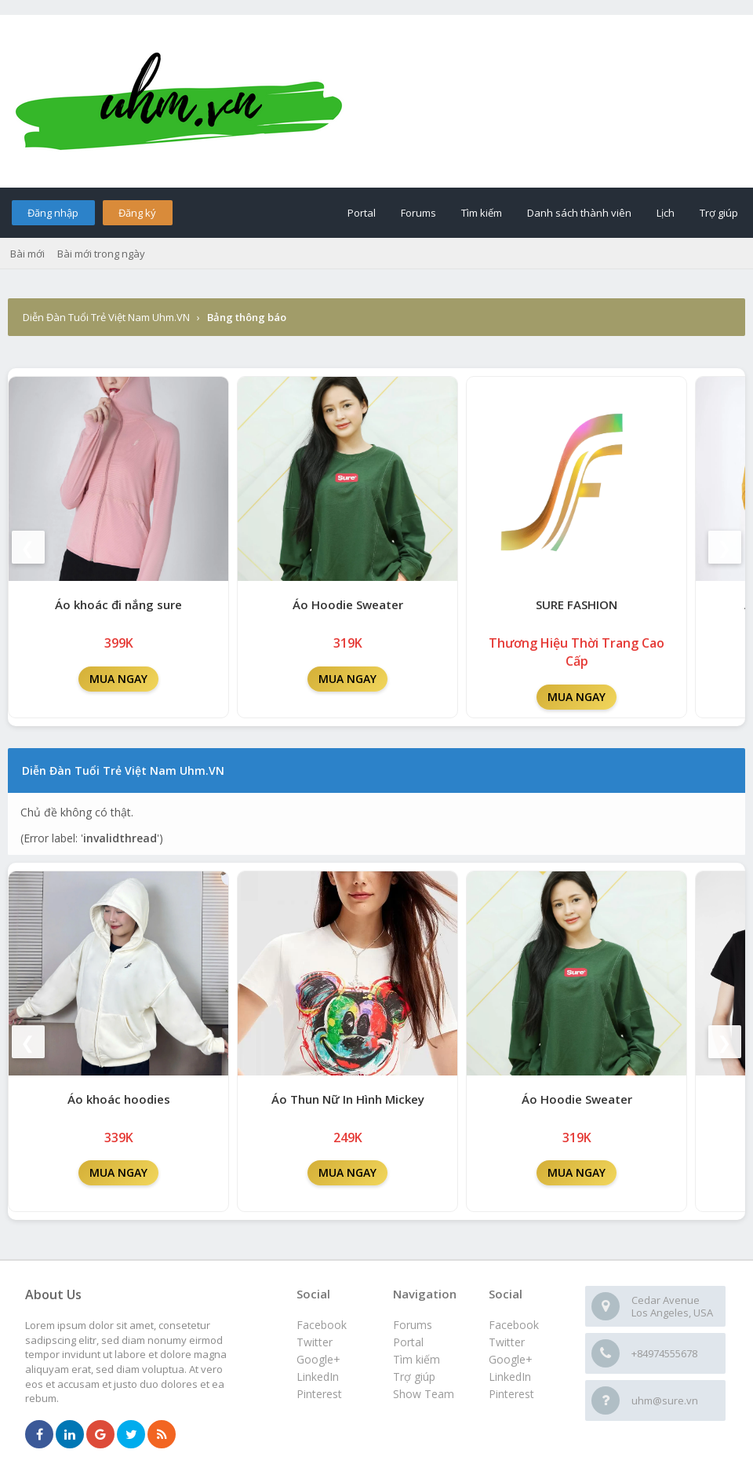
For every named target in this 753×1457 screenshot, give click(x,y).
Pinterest (511, 1393)
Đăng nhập (52, 213)
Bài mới (27, 253)
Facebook (514, 1324)
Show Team (423, 1393)
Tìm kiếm (481, 213)
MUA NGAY (118, 678)
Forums (418, 213)
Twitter (507, 1342)
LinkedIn (510, 1376)
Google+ (511, 1359)
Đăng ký (137, 213)
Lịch (666, 213)
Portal (361, 213)
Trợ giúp (719, 213)
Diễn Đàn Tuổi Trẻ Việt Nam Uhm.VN (106, 317)
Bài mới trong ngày (101, 253)
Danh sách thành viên (579, 213)
